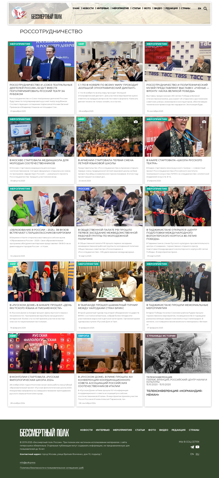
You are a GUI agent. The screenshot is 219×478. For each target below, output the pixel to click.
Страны (185, 8)
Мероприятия (120, 8)
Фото (147, 8)
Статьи (136, 8)
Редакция (171, 8)
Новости (88, 8)
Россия (83, 190)
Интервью (103, 8)
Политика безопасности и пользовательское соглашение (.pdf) (52, 468)
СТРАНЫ (194, 430)
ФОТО (152, 430)
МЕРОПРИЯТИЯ (122, 430)
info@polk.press (27, 462)
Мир (81, 44)
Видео (158, 8)
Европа (83, 339)
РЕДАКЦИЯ (179, 430)
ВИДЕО (163, 430)
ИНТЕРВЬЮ (103, 430)
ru (197, 454)
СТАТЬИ (140, 430)
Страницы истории (161, 339)
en (199, 8)
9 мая (76, 8)
